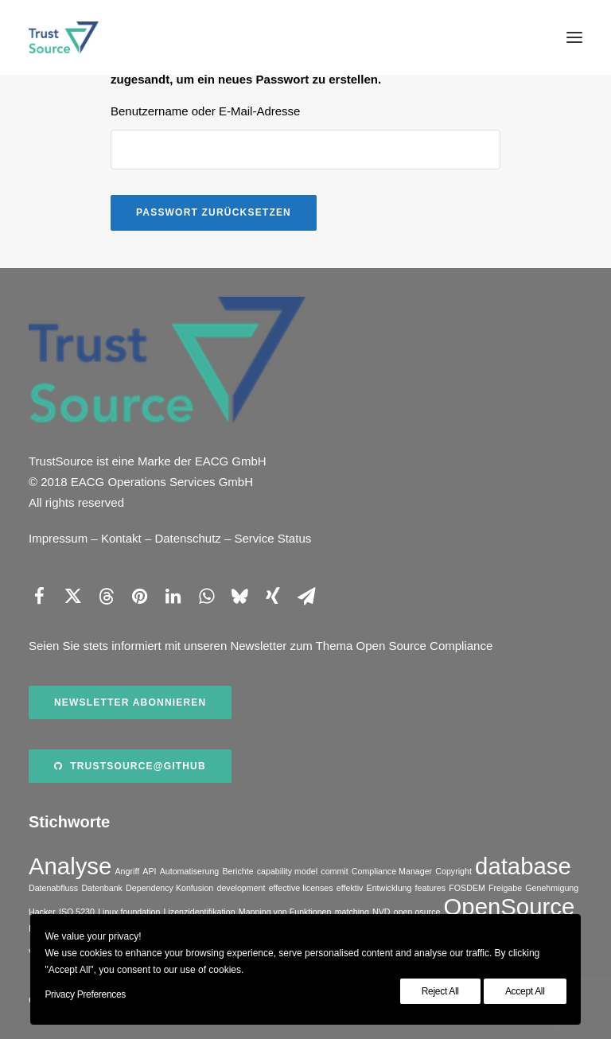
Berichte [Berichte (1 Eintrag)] (237, 871)
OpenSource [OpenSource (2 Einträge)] (509, 906)
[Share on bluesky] (239, 596)
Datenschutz (187, 538)
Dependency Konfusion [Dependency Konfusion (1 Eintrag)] (169, 888)
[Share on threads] (106, 596)
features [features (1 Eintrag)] (430, 888)
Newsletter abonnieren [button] (130, 702)
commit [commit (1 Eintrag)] (334, 871)
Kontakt (121, 538)
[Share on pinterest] (139, 596)
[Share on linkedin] (173, 596)
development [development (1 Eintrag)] (240, 888)
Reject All (440, 991)
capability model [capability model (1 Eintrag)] (287, 871)
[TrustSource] (64, 37)
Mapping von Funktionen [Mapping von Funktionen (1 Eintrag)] (285, 911)
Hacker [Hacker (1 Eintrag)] (42, 911)
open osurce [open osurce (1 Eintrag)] (417, 911)
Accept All (525, 991)
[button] (574, 37)
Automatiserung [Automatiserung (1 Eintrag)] (190, 871)
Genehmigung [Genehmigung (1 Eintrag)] (551, 888)
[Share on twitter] (72, 596)
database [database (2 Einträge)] (523, 866)
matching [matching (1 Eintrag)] (352, 911)
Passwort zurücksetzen (213, 212)
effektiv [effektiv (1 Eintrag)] (350, 888)
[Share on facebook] (39, 596)
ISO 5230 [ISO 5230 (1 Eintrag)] (77, 911)
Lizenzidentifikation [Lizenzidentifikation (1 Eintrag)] (199, 911)
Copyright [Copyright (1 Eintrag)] (453, 871)
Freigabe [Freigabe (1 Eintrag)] (505, 888)
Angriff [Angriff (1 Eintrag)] (127, 871)
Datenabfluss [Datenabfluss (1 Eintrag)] (53, 888)
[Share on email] (306, 596)
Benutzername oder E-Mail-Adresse (205, 111)
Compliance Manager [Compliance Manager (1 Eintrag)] (392, 871)
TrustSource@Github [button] (130, 766)
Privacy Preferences (85, 994)
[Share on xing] (273, 596)
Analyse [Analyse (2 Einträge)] (70, 866)
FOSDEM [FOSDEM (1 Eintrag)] (467, 888)
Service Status (273, 538)
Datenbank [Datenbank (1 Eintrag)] (102, 888)
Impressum (58, 538)
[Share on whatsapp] (206, 596)
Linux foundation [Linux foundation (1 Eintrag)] (129, 911)
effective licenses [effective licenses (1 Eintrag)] (301, 888)
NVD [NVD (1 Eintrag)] (381, 911)
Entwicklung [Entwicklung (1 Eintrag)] (389, 888)
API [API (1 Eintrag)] (149, 871)
